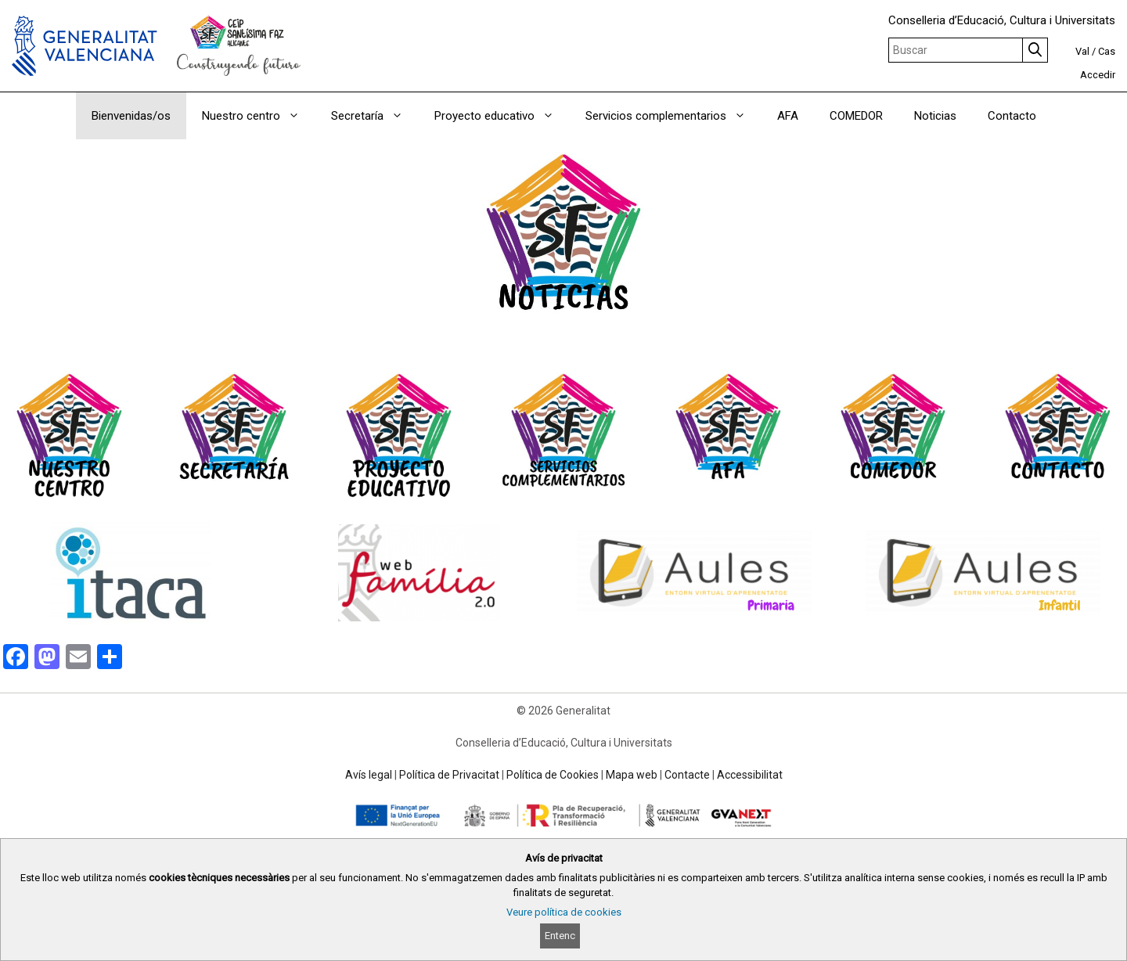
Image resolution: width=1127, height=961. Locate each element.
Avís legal (368, 774)
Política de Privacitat (449, 774)
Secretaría (375, 115)
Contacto (1012, 116)
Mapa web (631, 774)
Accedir (1097, 75)
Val (1082, 51)
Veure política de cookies (563, 912)
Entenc (560, 935)
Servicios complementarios (673, 115)
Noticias (935, 116)
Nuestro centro (258, 115)
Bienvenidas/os (131, 116)
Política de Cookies (552, 774)
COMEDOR (856, 116)
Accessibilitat (750, 774)
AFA (787, 116)
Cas (1106, 51)
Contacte (687, 774)
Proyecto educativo (502, 115)
